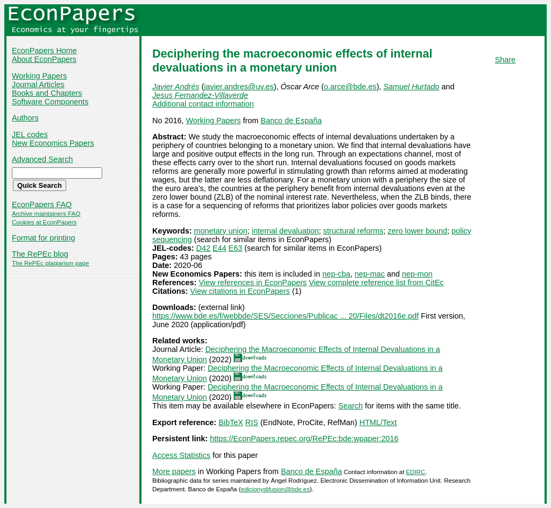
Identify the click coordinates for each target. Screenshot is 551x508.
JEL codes (30, 134)
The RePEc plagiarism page (50, 263)
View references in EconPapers (253, 282)
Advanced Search (42, 159)
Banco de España (291, 120)
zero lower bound (417, 231)
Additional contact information (203, 104)
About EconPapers (44, 59)
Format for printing (43, 238)
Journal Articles (38, 84)
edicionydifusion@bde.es (275, 489)
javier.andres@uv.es (239, 86)
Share (505, 59)
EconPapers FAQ (42, 204)
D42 (203, 248)
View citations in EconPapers (239, 291)
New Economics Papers (53, 143)
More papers (174, 471)
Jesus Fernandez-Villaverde (200, 95)
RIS (251, 422)
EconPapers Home (44, 50)
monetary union (221, 231)
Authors (25, 118)
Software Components (50, 101)
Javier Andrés (175, 86)
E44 (220, 248)
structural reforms (353, 231)
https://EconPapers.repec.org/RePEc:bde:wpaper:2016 (304, 438)
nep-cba (336, 274)
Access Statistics (181, 455)
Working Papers (39, 76)
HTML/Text (378, 422)
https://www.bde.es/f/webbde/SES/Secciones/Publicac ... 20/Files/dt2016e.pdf (285, 316)
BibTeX (230, 422)
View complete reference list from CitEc (376, 282)
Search (350, 405)
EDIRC (416, 472)
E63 (236, 248)
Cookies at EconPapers (44, 222)
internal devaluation (285, 231)
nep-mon (417, 274)
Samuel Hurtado (411, 86)
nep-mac (370, 274)
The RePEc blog (40, 254)
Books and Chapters (47, 93)
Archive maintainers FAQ (46, 213)
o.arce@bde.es (350, 86)
